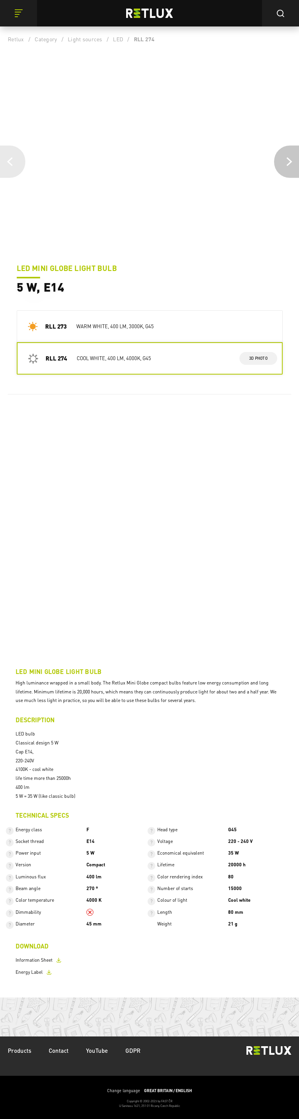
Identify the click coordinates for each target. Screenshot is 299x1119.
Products (19, 1050)
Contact (59, 1050)
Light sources (85, 38)
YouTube (97, 1050)
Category (46, 38)
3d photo (258, 358)
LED (118, 38)
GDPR (133, 1050)
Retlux (16, 38)
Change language (149, 1090)
